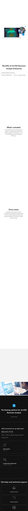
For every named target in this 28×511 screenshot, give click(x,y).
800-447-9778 (7, 432)
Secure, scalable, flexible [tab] (19, 75)
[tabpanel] (14, 98)
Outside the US (4, 437)
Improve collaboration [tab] (7, 75)
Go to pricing (14, 416)
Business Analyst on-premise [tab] (8, 72)
